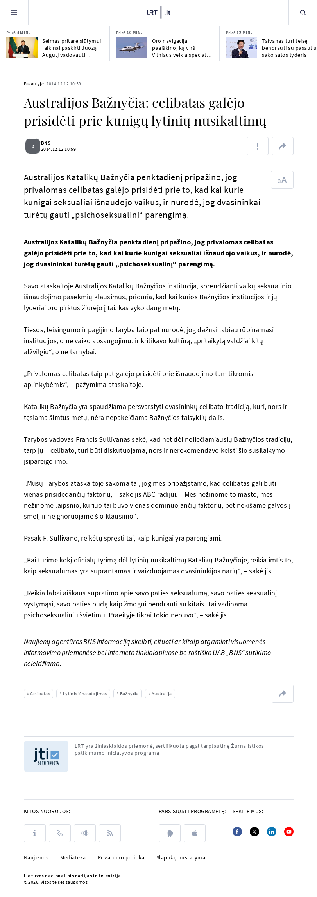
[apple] (195, 833)
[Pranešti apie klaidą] (258, 146)
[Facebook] (237, 831)
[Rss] (110, 833)
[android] (170, 833)
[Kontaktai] (60, 833)
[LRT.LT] (158, 11)
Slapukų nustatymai (181, 857)
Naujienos (36, 857)
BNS (50, 143)
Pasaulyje (34, 84)
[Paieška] (303, 12)
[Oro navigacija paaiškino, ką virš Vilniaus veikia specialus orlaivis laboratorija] (131, 47)
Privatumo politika (121, 857)
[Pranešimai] (85, 833)
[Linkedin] (271, 831)
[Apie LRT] (35, 833)
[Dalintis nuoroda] (283, 146)
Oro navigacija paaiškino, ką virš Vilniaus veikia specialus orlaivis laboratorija (182, 47)
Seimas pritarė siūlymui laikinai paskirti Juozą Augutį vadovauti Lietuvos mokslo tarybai (72, 47)
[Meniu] (14, 12)
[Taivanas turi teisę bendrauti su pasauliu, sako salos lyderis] (241, 47)
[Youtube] (289, 831)
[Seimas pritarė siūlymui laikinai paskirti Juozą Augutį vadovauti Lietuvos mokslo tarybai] (22, 47)
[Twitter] (254, 831)
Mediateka (73, 857)
